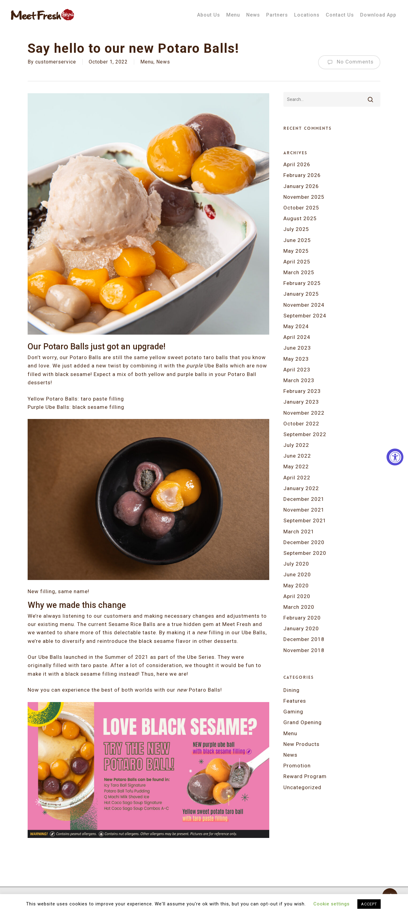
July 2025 (296, 229)
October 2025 (301, 208)
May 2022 (296, 466)
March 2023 (298, 380)
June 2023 (297, 348)
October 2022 (301, 424)
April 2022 (296, 477)
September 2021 (304, 520)
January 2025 (301, 294)
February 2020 (302, 618)
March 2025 (298, 272)
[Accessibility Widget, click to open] (395, 457)
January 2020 (301, 628)
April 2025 (296, 262)
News (163, 62)
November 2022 (303, 413)
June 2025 (297, 240)
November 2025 (303, 197)
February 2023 (302, 391)
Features (294, 701)
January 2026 (301, 186)
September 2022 (304, 434)
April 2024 (296, 337)
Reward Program (305, 776)
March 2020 (298, 607)
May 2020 (296, 585)
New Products (301, 744)
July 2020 (296, 564)
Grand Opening (302, 722)
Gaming (293, 712)
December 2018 (303, 639)
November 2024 (303, 305)
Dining (291, 690)
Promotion (297, 765)
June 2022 (297, 456)
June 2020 (297, 574)
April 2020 (296, 596)
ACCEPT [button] (369, 904)
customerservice (55, 62)
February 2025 (302, 283)
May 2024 (296, 326)
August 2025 (300, 218)
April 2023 (296, 370)
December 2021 (303, 499)
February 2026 (302, 175)
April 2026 (296, 164)
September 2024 (304, 316)
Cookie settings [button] (331, 904)
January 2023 (301, 402)
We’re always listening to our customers (80, 616)
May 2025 (296, 251)
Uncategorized (302, 787)
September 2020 (304, 553)
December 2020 (303, 542)
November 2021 (303, 510)
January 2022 (301, 488)
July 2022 (296, 445)
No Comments (349, 62)
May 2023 (296, 359)
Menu (146, 62)
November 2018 (303, 650)
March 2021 (298, 531)
